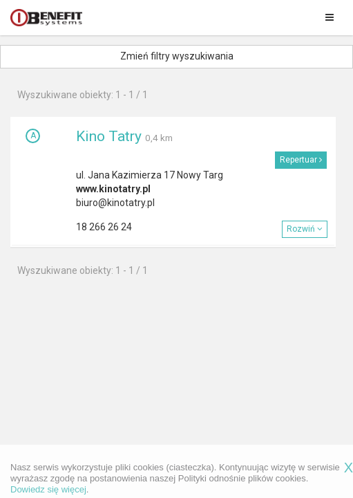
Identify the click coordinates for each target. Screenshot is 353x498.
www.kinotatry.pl (113, 188)
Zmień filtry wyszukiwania (176, 56)
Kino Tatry (109, 136)
